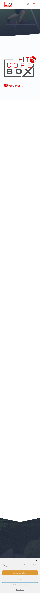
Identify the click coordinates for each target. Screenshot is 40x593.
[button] (37, 561)
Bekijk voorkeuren (20, 585)
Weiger (20, 579)
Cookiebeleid (20, 590)
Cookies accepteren (20, 573)
